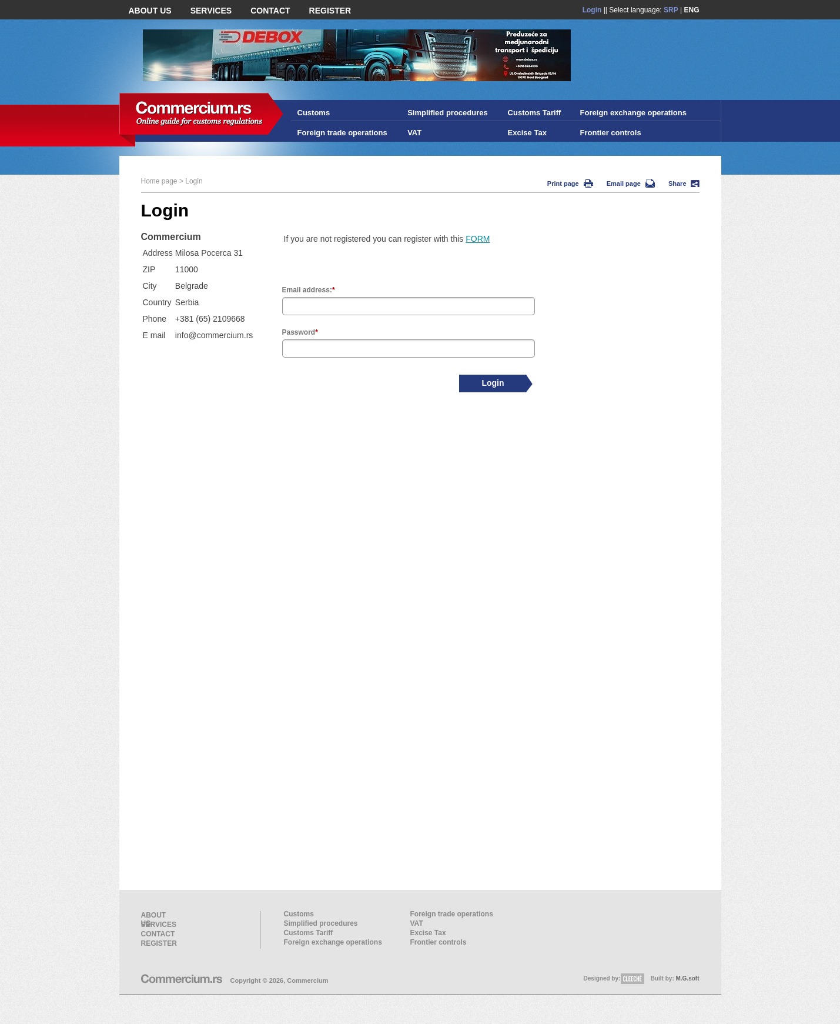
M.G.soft (688, 978)
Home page (159, 181)
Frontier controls (610, 132)
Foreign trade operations (342, 132)
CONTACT (270, 10)
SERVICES (211, 10)
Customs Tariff (534, 112)
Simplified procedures (447, 112)
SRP (671, 10)
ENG (691, 10)
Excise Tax (527, 132)
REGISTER (330, 10)
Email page (631, 183)
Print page (570, 183)
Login (592, 10)
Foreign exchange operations (633, 112)
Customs (313, 112)
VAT (414, 132)
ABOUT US (150, 10)
